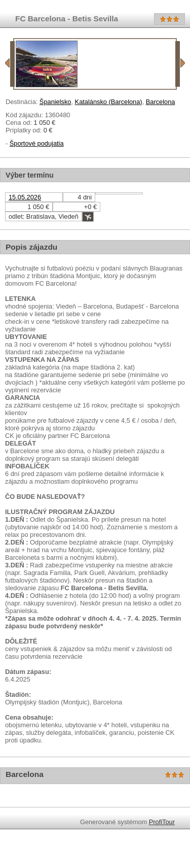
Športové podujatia (37, 143)
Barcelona (160, 102)
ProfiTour (162, 822)
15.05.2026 (25, 197)
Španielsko (55, 102)
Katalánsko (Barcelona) (108, 102)
